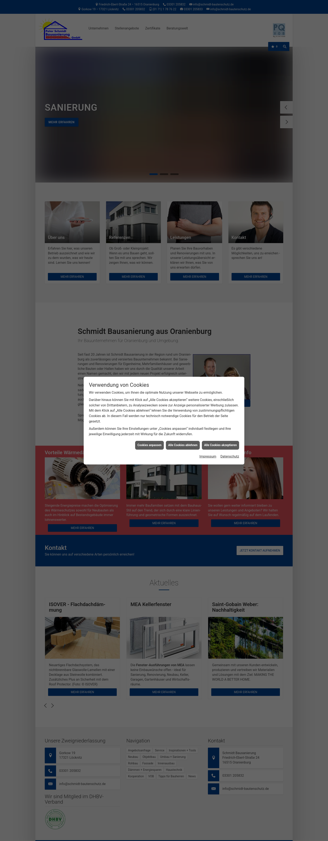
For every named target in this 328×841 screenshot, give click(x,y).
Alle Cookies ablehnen (182, 445)
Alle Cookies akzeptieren (220, 445)
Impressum (207, 456)
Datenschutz (229, 456)
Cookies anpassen (149, 445)
